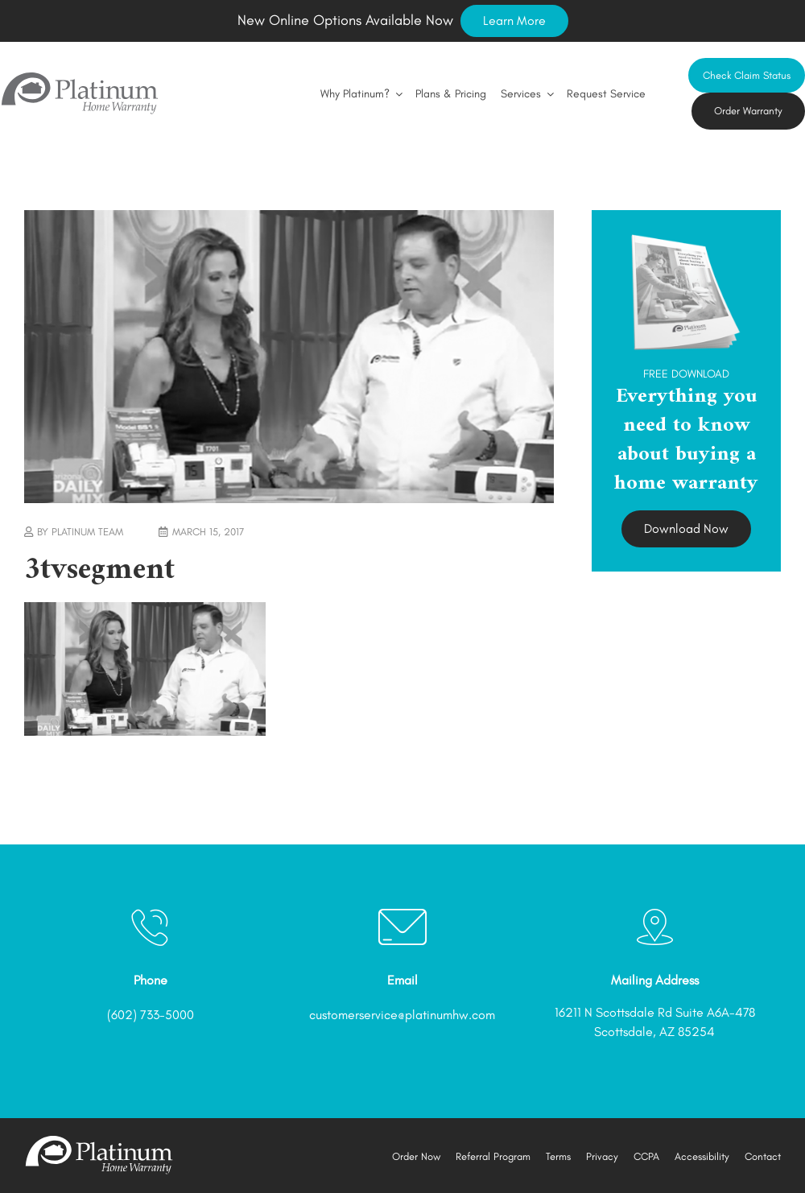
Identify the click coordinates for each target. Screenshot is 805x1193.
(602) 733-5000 (150, 1014)
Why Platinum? (360, 94)
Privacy (602, 1156)
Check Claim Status (747, 75)
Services (526, 94)
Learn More (514, 20)
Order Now (416, 1156)
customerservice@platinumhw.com (402, 1014)
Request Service (606, 94)
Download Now (686, 528)
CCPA (646, 1156)
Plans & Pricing (450, 94)
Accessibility (702, 1156)
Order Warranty (748, 111)
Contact (763, 1156)
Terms (558, 1156)
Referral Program (493, 1156)
